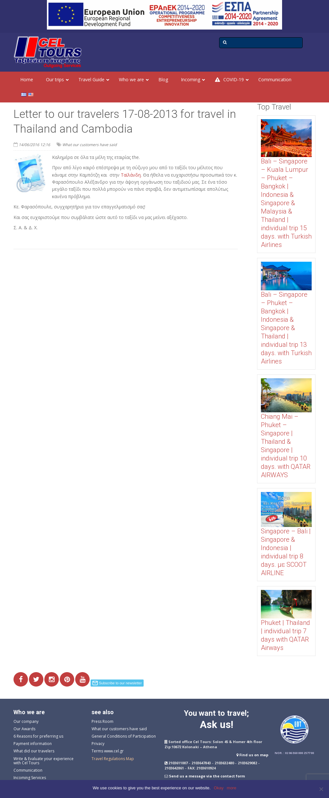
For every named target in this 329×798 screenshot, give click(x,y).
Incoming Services (29, 777)
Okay (218, 787)
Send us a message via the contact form (207, 776)
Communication (27, 770)
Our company (26, 721)
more (231, 787)
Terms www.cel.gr (108, 751)
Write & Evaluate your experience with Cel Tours (43, 761)
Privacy (98, 743)
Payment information (32, 743)
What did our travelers (33, 751)
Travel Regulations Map (113, 758)
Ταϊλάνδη (131, 175)
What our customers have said (89, 144)
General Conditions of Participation (124, 736)
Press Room (102, 721)
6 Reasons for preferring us (38, 736)
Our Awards (24, 729)
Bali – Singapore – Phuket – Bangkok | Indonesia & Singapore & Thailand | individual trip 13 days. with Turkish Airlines (286, 328)
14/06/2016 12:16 (34, 144)
